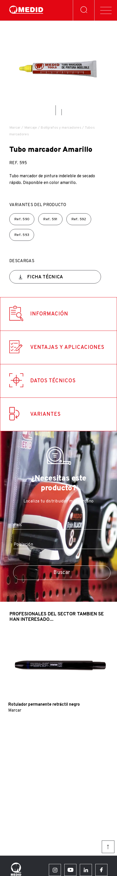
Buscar (61, 572)
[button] (61, 112)
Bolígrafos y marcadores (61, 128)
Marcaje (30, 128)
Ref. (21, 219)
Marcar (15, 128)
